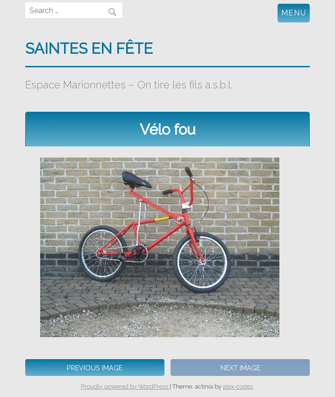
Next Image (240, 368)
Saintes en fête (89, 48)
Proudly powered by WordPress (125, 386)
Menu (293, 12)
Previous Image (94, 368)
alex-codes (238, 386)
